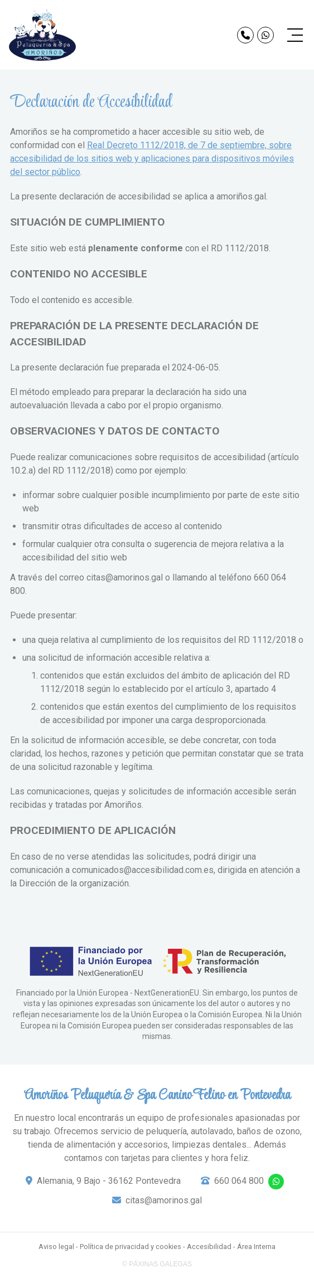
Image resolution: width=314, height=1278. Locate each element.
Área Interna (256, 1246)
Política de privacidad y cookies (130, 1246)
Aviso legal (56, 1246)
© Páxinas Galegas (157, 1264)
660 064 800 (239, 1180)
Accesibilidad (209, 1246)
